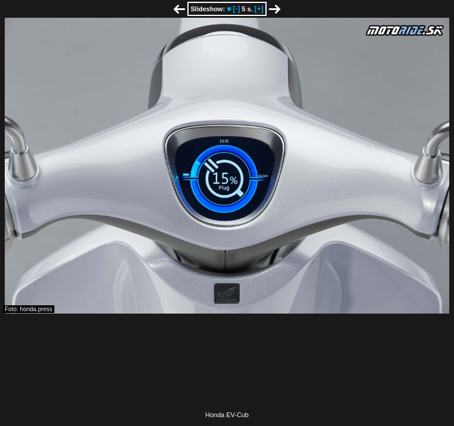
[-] (236, 9)
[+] (258, 9)
